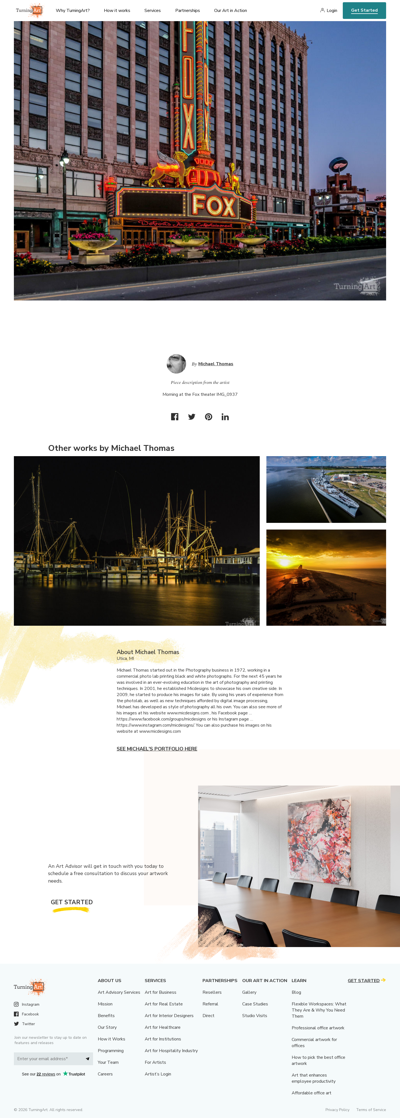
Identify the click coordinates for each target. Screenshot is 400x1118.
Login (332, 11)
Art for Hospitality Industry (171, 1051)
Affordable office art (311, 1093)
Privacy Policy (337, 1109)
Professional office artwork (318, 1028)
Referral (210, 1004)
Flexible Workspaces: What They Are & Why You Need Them (319, 1010)
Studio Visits (254, 1016)
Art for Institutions (163, 1039)
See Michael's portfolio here (157, 749)
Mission (105, 1004)
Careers (105, 1074)
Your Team (108, 1062)
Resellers (212, 992)
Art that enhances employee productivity (314, 1078)
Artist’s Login (158, 1074)
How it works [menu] (117, 11)
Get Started (364, 10)
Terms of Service (371, 1109)
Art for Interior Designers (169, 1016)
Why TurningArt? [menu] (73, 11)
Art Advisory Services (119, 992)
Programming (111, 1051)
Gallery (249, 992)
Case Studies (255, 1004)
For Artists (155, 1062)
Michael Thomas (215, 364)
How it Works (111, 1039)
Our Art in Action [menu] (230, 11)
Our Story (107, 1027)
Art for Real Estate (164, 1004)
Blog (296, 992)
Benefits (106, 1016)
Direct (208, 1016)
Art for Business (160, 992)
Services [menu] (152, 11)
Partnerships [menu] (187, 11)
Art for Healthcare (163, 1027)
